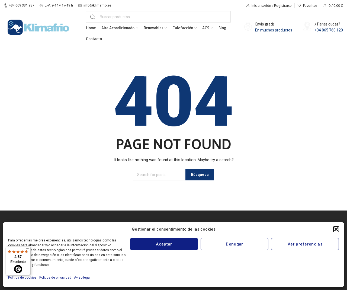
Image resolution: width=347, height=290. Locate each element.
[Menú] (27, 249)
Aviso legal (82, 277)
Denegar (234, 244)
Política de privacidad (55, 277)
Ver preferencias (305, 244)
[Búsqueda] (158, 17)
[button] (336, 229)
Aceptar (164, 244)
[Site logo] (38, 27)
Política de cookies (22, 277)
